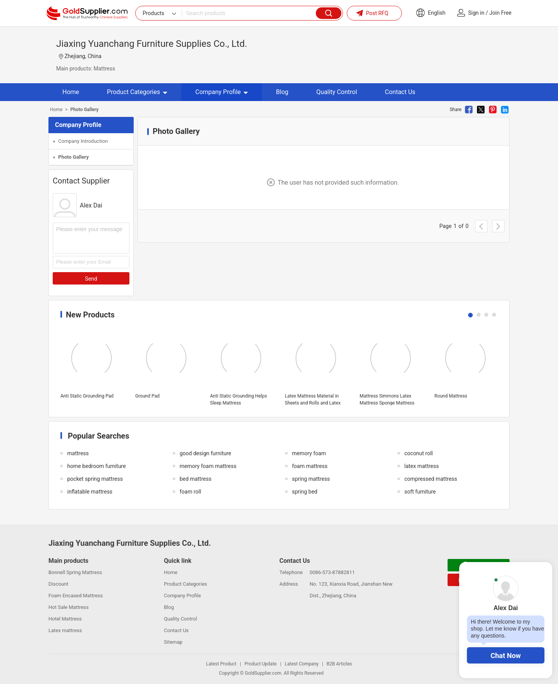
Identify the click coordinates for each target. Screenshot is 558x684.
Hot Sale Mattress (68, 607)
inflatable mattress (89, 492)
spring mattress (311, 479)
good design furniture (205, 453)
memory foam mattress (207, 466)
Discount (58, 584)
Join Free (500, 13)
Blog (282, 92)
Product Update (261, 664)
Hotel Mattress (65, 619)
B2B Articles (339, 664)
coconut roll (418, 453)
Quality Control (336, 92)
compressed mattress (430, 479)
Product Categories (137, 92)
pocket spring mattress (94, 479)
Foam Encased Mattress (75, 595)
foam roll (190, 492)
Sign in (476, 13)
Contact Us (400, 92)
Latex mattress (65, 630)
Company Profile (221, 92)
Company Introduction (83, 141)
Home (70, 92)
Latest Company (302, 664)
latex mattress (421, 466)
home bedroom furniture (96, 466)
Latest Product (221, 664)
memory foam (309, 453)
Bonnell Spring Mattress (75, 572)
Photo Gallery (73, 157)
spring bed (304, 492)
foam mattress (309, 466)
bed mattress (195, 479)
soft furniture (420, 492)
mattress (78, 453)
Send (91, 279)
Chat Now (506, 655)
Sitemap (173, 642)
